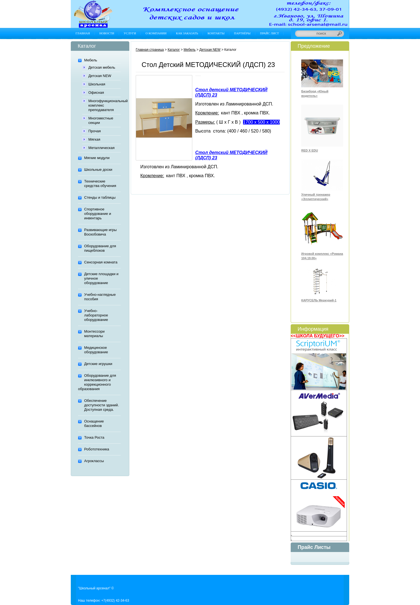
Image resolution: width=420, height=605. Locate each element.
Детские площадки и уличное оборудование (101, 278)
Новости (106, 33)
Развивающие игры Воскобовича (100, 232)
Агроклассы (94, 461)
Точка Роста (94, 437)
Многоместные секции (100, 120)
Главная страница (150, 50)
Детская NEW (99, 76)
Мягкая (94, 139)
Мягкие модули (97, 158)
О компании (155, 33)
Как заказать (187, 33)
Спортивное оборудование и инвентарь (97, 213)
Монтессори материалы (94, 333)
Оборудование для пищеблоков (100, 248)
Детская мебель (101, 67)
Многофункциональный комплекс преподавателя (104, 105)
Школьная (96, 84)
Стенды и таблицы (100, 197)
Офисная (96, 92)
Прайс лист (269, 33)
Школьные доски (98, 169)
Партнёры (242, 33)
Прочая (94, 131)
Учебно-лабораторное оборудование (96, 315)
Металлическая (101, 148)
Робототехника (96, 449)
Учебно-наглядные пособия (100, 296)
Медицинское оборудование (96, 349)
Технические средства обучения (100, 183)
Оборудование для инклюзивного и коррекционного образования (97, 382)
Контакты (216, 33)
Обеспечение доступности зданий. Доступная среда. (101, 405)
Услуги (130, 33)
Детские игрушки (98, 364)
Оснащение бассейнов (94, 423)
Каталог (173, 50)
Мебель (90, 60)
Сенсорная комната (100, 262)
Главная (83, 33)
